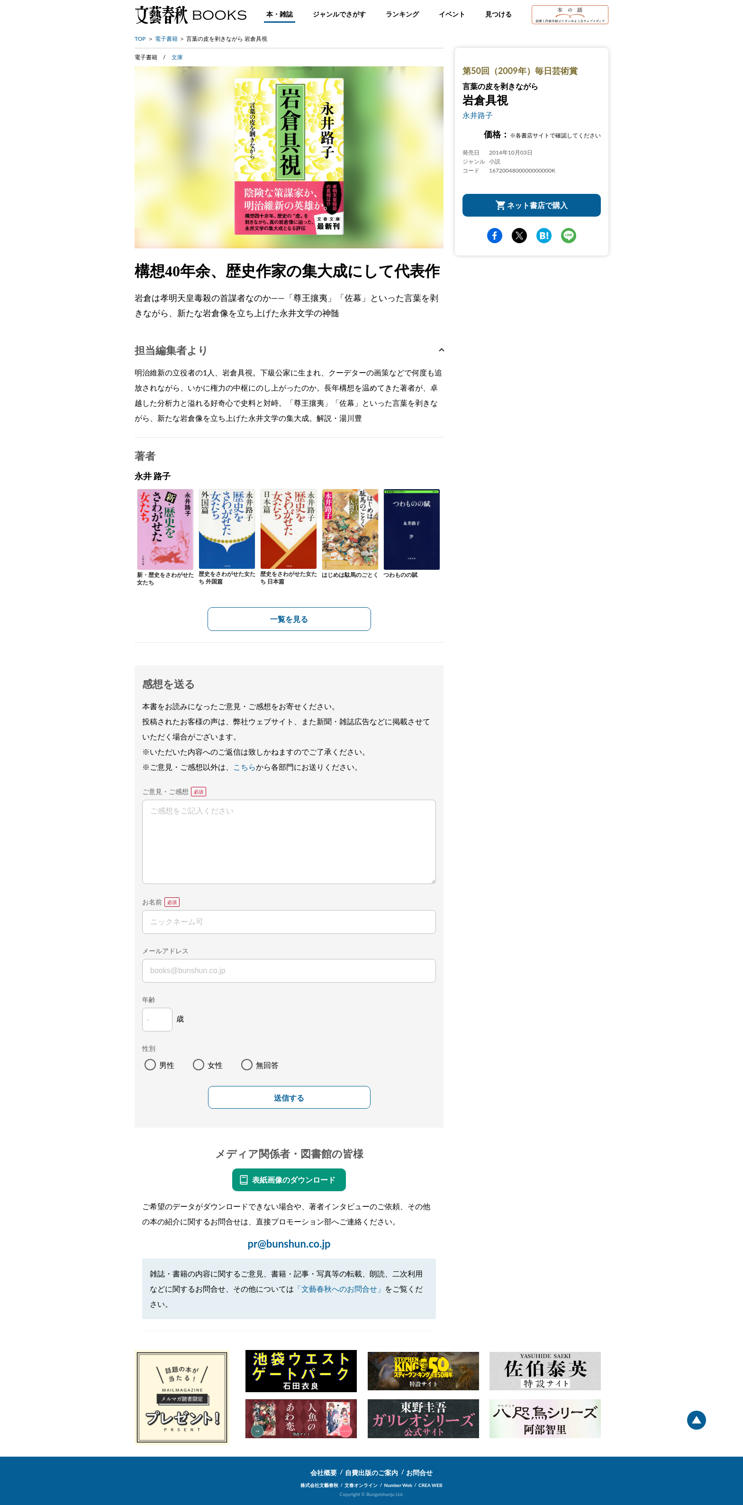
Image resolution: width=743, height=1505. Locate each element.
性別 (148, 1048)
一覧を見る (289, 618)
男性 (166, 1064)
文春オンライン (361, 1485)
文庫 (177, 57)
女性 (215, 1064)
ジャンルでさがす (339, 14)
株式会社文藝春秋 (319, 1485)
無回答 (267, 1064)
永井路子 (477, 114)
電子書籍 (166, 38)
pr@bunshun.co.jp (288, 1243)
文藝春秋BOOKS (190, 15)
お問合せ (419, 1473)
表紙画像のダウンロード (293, 1179)
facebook (494, 235)
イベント (452, 14)
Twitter (519, 235)
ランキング (402, 14)
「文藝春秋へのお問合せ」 (339, 1288)
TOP (140, 38)
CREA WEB (430, 1485)
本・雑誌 (279, 14)
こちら (244, 766)
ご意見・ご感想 (165, 791)
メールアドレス (165, 951)
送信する (289, 1098)
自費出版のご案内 (371, 1473)
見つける (498, 14)
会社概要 (323, 1473)
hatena (544, 235)
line (568, 235)
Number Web (398, 1485)
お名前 (152, 902)
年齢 (148, 999)
